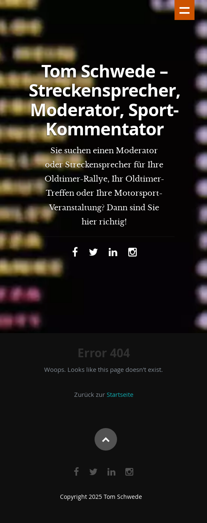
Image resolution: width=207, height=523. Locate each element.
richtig (112, 222)
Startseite (120, 394)
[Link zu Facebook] (75, 252)
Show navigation (185, 10)
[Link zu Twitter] (93, 252)
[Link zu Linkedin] (113, 252)
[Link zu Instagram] (132, 252)
